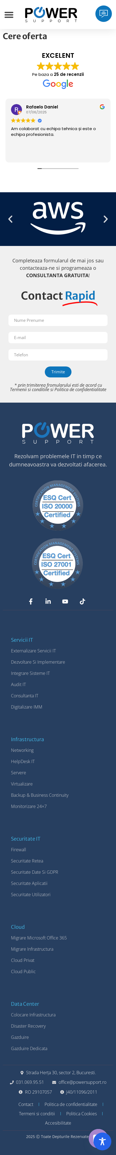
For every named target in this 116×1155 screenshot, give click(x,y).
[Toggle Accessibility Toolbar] (102, 1141)
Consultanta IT (24, 695)
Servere (18, 772)
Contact (25, 1104)
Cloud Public (23, 971)
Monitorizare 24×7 (29, 806)
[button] (10, 219)
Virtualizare (22, 784)
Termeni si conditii (37, 1114)
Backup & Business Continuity (39, 795)
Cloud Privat (22, 960)
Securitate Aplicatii (29, 883)
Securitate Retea (27, 861)
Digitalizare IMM (26, 707)
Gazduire (20, 1037)
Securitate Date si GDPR (34, 872)
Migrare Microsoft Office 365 (39, 938)
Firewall (18, 849)
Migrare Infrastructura (32, 949)
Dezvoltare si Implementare (38, 662)
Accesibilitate (58, 1123)
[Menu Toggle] (9, 14)
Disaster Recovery (28, 1026)
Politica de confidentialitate (80, 389)
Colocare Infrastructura (33, 1015)
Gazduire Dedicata (29, 1048)
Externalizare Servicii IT (33, 651)
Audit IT (18, 684)
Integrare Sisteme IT (30, 673)
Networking (22, 750)
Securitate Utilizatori (31, 894)
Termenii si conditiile (29, 389)
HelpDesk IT (23, 761)
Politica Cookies (81, 1114)
